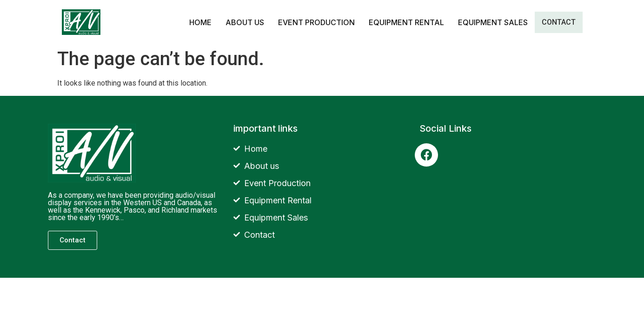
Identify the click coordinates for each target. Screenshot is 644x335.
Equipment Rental (406, 22)
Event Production (316, 22)
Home (200, 22)
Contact (559, 22)
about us (245, 22)
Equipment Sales (493, 22)
